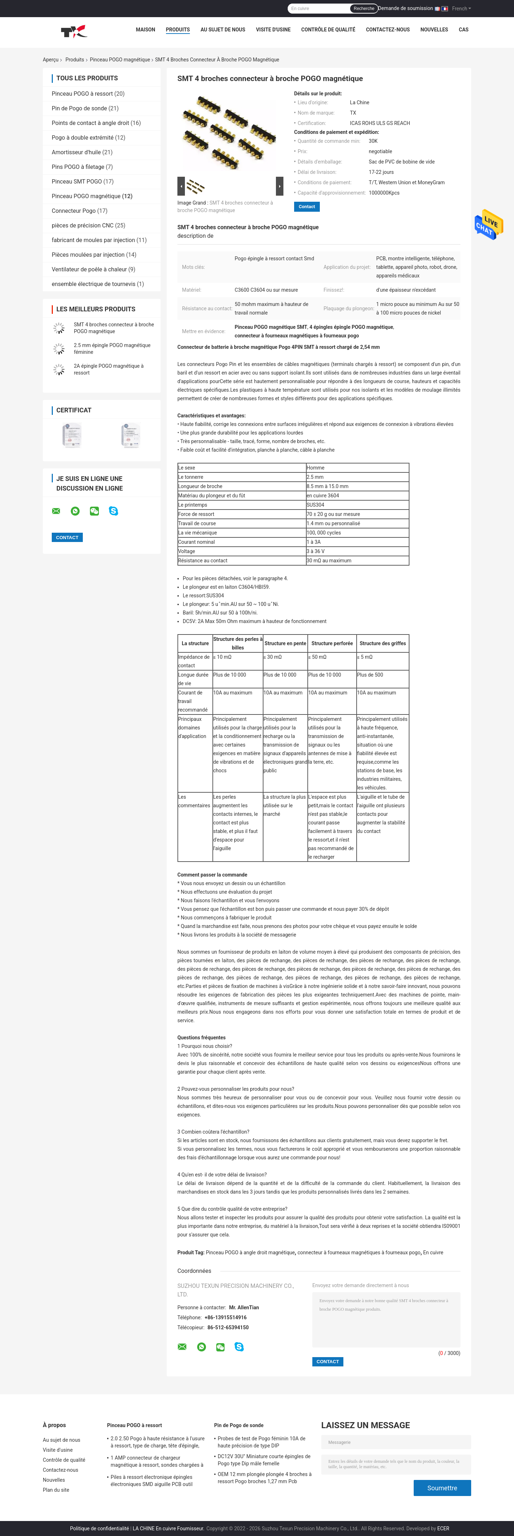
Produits (178, 29)
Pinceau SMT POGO (77, 181)
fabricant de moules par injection (93, 240)
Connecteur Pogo (74, 210)
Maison (145, 29)
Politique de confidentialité (99, 1528)
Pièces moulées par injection (88, 254)
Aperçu (51, 59)
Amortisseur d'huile (76, 152)
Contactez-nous (388, 29)
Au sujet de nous (223, 29)
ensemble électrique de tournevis (94, 284)
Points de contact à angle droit (90, 123)
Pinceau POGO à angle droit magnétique (250, 1252)
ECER (443, 1528)
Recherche (364, 8)
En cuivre (433, 1252)
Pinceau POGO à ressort (82, 93)
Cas (463, 29)
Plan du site (56, 1490)
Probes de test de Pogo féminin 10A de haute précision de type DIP (262, 1442)
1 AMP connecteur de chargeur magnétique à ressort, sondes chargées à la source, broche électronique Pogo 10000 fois (159, 1462)
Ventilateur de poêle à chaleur (89, 269)
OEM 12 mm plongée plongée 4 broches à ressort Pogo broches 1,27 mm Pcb (265, 1477)
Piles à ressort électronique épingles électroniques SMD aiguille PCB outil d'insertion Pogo (151, 1481)
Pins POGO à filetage (78, 167)
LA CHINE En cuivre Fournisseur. (169, 1528)
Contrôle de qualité (328, 29)
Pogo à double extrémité (83, 137)
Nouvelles (434, 29)
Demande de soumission (405, 8)
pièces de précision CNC (83, 225)
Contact (307, 206)
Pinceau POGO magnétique (120, 59)
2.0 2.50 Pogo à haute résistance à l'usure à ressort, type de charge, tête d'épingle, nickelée (158, 1443)
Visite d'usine (273, 29)
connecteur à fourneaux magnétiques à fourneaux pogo (358, 1252)
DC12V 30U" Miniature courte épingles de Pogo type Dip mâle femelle (264, 1460)
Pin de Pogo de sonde (79, 108)
